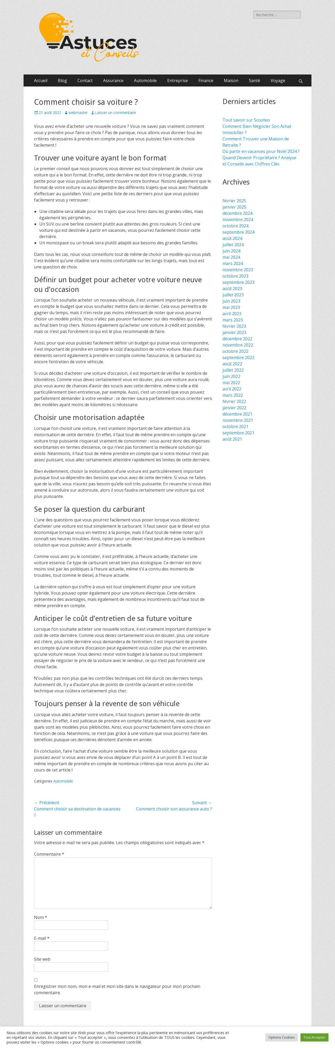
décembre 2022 (237, 339)
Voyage (278, 80)
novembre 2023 (237, 270)
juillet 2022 (233, 370)
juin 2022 (231, 376)
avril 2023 (231, 313)
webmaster (78, 112)
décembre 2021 (237, 414)
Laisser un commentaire (115, 112)
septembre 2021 (238, 433)
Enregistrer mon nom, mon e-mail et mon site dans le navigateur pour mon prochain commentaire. (117, 989)
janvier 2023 (234, 332)
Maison (231, 80)
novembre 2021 (237, 420)
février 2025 (234, 201)
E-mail (41, 938)
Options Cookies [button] (282, 1037)
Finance (205, 80)
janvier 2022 (234, 408)
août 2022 (232, 364)
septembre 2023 (238, 282)
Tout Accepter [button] (314, 1037)
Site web (42, 959)
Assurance (113, 80)
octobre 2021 (235, 426)
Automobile (145, 80)
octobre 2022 (235, 351)
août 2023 (232, 288)
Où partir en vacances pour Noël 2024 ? (261, 151)
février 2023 (234, 326)
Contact (85, 80)
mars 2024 (232, 263)
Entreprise (177, 80)
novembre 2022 (237, 345)
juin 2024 (231, 251)
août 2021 (232, 439)
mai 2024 (231, 257)
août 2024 (232, 238)
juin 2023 (231, 301)
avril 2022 (231, 389)
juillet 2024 (233, 244)
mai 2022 (231, 382)
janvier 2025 (234, 207)
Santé (254, 80)
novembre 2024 (237, 219)
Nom (40, 917)
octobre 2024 (235, 226)
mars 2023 (232, 320)
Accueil (40, 80)
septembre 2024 (238, 232)
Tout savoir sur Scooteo (246, 120)
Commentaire (49, 854)
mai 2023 (231, 307)
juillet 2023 (233, 295)
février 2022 (234, 401)
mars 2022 (232, 395)
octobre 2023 (235, 276)
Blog (62, 80)
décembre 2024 (237, 213)
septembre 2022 (238, 357)
